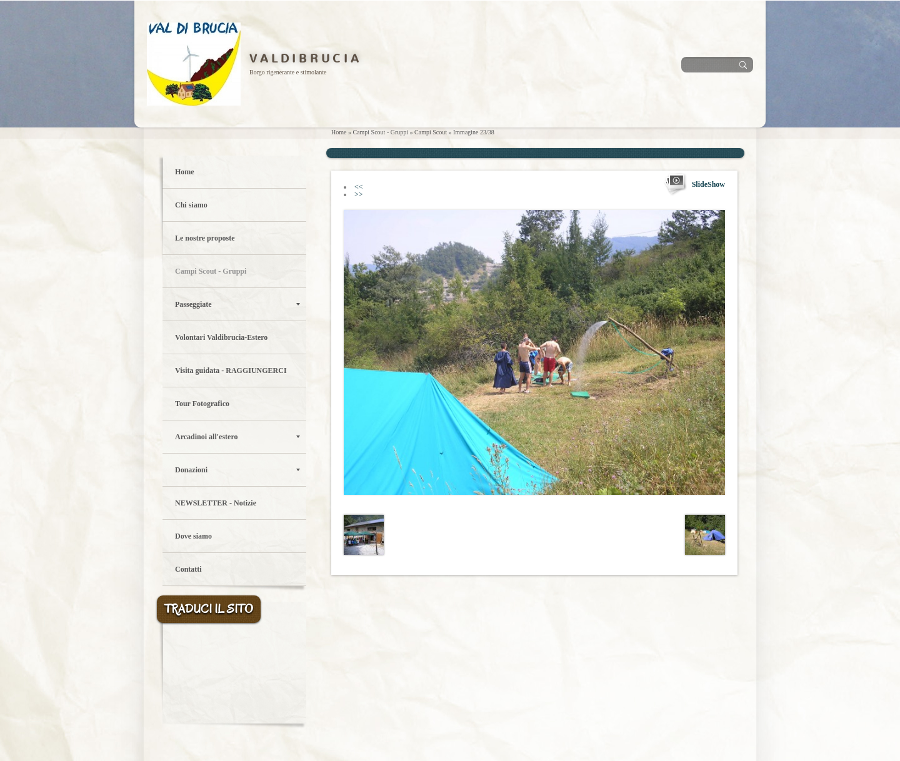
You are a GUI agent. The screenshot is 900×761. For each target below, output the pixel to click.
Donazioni (237, 469)
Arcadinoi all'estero (237, 436)
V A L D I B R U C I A (304, 58)
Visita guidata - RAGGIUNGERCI (231, 370)
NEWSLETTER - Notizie (215, 503)
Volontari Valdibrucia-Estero (221, 337)
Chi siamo (191, 205)
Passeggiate (237, 304)
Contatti (188, 569)
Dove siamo (193, 536)
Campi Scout (430, 132)
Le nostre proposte (205, 238)
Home (338, 132)
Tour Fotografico (202, 403)
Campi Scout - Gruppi (380, 132)
